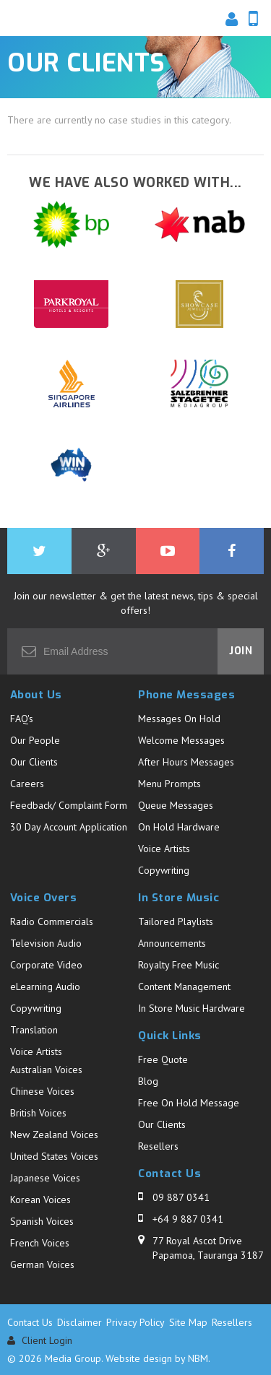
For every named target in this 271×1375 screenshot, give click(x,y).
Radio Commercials (51, 921)
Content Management (184, 986)
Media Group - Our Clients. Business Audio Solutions (54, 21)
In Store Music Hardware (191, 1008)
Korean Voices (40, 1199)
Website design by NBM (157, 1358)
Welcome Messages (181, 740)
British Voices (38, 1112)
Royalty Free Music (178, 964)
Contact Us (30, 1322)
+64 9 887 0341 (187, 1219)
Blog (148, 1081)
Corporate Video (46, 964)
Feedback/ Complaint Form (68, 805)
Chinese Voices (42, 1091)
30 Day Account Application (68, 826)
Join (240, 651)
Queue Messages (175, 805)
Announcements (172, 943)
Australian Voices (46, 1069)
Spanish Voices (42, 1221)
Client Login (39, 1340)
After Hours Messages (186, 761)
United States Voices (54, 1156)
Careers (27, 783)
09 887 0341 (181, 1197)
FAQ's (21, 718)
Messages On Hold (179, 718)
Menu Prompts (169, 783)
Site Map (188, 1322)
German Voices (42, 1264)
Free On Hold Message (188, 1102)
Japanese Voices (45, 1177)
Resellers (158, 1146)
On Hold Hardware (179, 826)
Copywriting (163, 870)
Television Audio (46, 943)
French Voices (39, 1242)
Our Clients (34, 761)
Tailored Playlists (175, 921)
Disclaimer (79, 1322)
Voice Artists (164, 848)
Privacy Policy (135, 1322)
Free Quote (163, 1059)
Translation (34, 1029)
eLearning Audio (45, 986)
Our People (35, 740)
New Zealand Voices (54, 1134)
